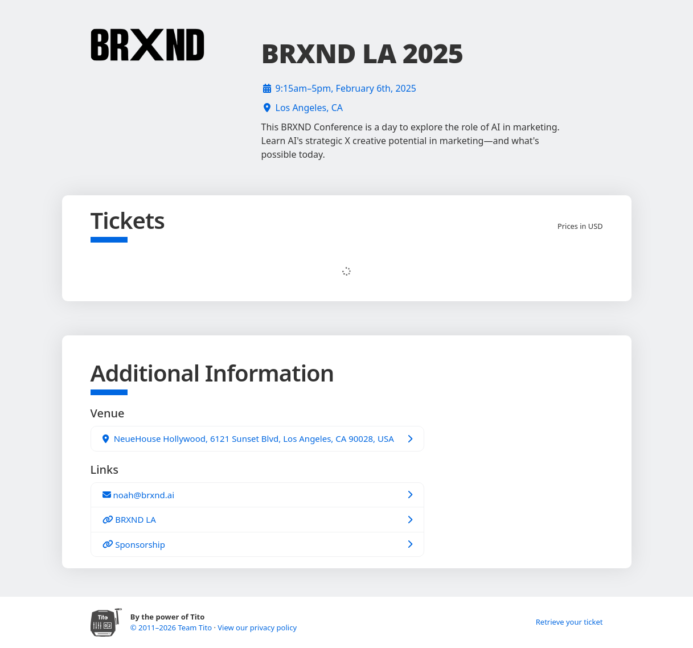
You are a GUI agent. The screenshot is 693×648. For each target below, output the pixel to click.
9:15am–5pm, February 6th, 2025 (346, 88)
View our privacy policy (257, 627)
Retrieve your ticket (569, 622)
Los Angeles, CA (309, 107)
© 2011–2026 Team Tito (172, 627)
